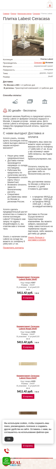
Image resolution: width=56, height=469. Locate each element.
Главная (6, 13)
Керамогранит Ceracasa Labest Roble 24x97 (28, 278)
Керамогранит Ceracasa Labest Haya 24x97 (28, 377)
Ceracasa (36, 13)
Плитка (13, 13)
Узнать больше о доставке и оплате (37, 238)
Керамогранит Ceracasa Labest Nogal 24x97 (28, 327)
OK (8, 439)
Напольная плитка (24, 13)
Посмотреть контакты (13, 247)
